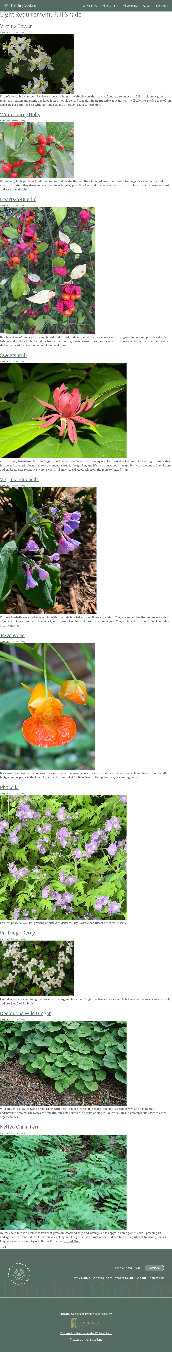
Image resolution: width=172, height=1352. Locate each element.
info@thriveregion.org (128, 1268)
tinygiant (4, 32)
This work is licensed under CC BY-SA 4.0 (86, 1333)
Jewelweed (12, 635)
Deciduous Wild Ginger (25, 1013)
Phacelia (9, 787)
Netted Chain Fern (20, 1127)
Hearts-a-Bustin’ (18, 199)
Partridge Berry (17, 933)
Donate (154, 1267)
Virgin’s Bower (16, 26)
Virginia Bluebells (19, 480)
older (4, 1247)
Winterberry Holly (20, 115)
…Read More (93, 104)
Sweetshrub (13, 355)
